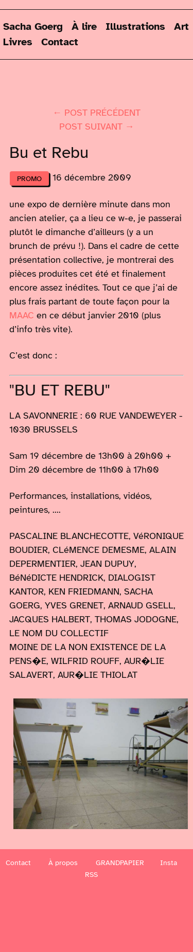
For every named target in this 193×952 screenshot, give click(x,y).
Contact (59, 41)
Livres (17, 41)
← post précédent (96, 112)
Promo (29, 178)
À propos (63, 862)
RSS (91, 874)
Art (181, 26)
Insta (168, 862)
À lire (84, 26)
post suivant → (96, 126)
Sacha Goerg (33, 26)
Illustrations (135, 26)
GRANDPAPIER (120, 862)
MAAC (21, 315)
